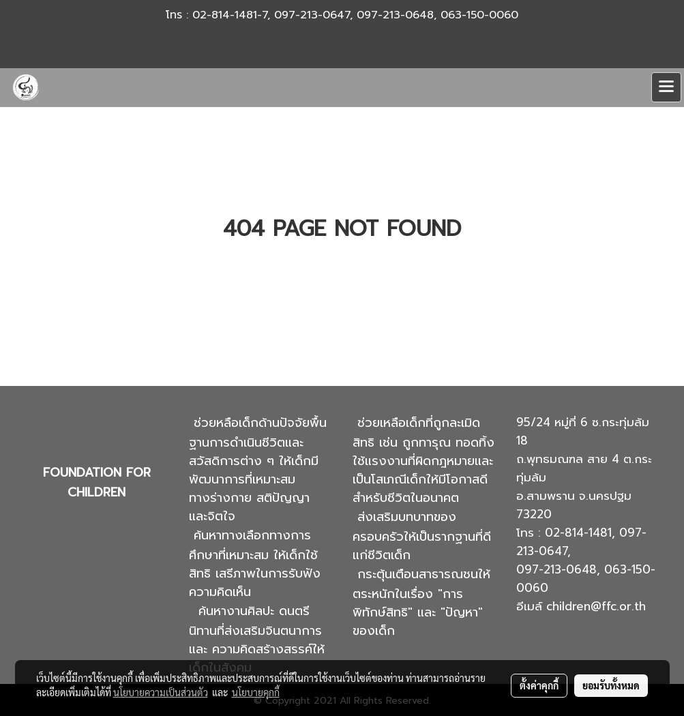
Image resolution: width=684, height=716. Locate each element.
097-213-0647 (312, 15)
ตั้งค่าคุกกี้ (539, 685)
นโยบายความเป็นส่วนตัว (160, 692)
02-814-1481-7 (229, 15)
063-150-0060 (479, 15)
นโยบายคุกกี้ (256, 692)
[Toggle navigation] (666, 87)
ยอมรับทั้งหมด (611, 685)
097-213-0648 (395, 15)
